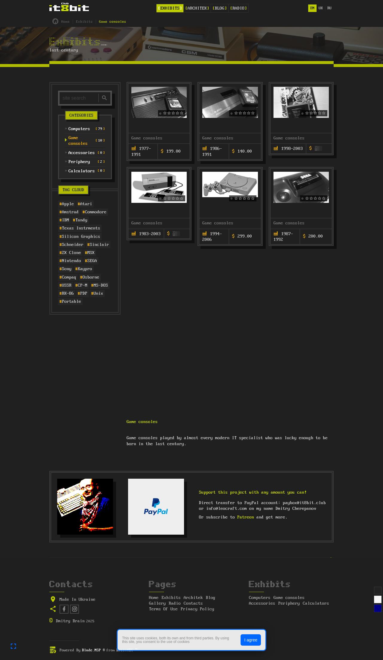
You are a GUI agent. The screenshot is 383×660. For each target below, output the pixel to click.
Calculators (316, 603)
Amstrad (70, 212)
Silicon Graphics (81, 236)
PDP (83, 293)
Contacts (193, 603)
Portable (71, 301)
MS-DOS (101, 285)
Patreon (245, 517)
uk (321, 8)
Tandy (81, 220)
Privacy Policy (197, 609)
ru (329, 8)
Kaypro (85, 269)
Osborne (91, 277)
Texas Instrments (81, 228)
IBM (65, 220)
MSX (91, 252)
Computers (259, 597)
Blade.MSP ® (93, 650)
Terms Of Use (163, 609)
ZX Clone (71, 252)
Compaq (69, 277)
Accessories (262, 603)
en (312, 8)
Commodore (96, 212)
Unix (98, 293)
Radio (238, 8)
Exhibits (170, 8)
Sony (67, 269)
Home (154, 597)
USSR (67, 285)
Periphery (289, 603)
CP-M (82, 285)
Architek (197, 8)
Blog (219, 8)
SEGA (92, 260)
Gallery (157, 603)
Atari (86, 204)
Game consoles (146, 138)
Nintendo (71, 260)
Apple (68, 204)
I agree (250, 640)
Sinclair (99, 244)
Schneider (72, 244)
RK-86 (68, 293)
